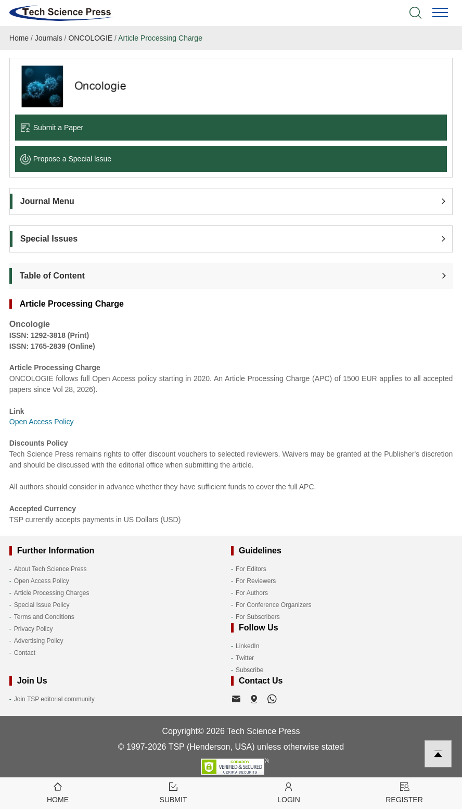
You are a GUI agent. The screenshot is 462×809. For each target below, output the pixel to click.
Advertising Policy (38, 640)
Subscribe (249, 670)
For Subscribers (258, 617)
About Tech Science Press (50, 569)
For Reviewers (256, 581)
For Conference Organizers (273, 605)
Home (19, 38)
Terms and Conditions (44, 617)
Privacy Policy (33, 629)
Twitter (245, 658)
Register (404, 792)
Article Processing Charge (160, 38)
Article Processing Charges (51, 593)
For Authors (252, 593)
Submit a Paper (52, 127)
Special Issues (49, 238)
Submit (173, 792)
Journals (48, 38)
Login (288, 792)
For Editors (251, 569)
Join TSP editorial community (54, 699)
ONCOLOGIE (90, 38)
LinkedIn (247, 646)
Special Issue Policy (42, 605)
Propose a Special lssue (65, 159)
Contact (24, 652)
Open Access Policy (41, 581)
